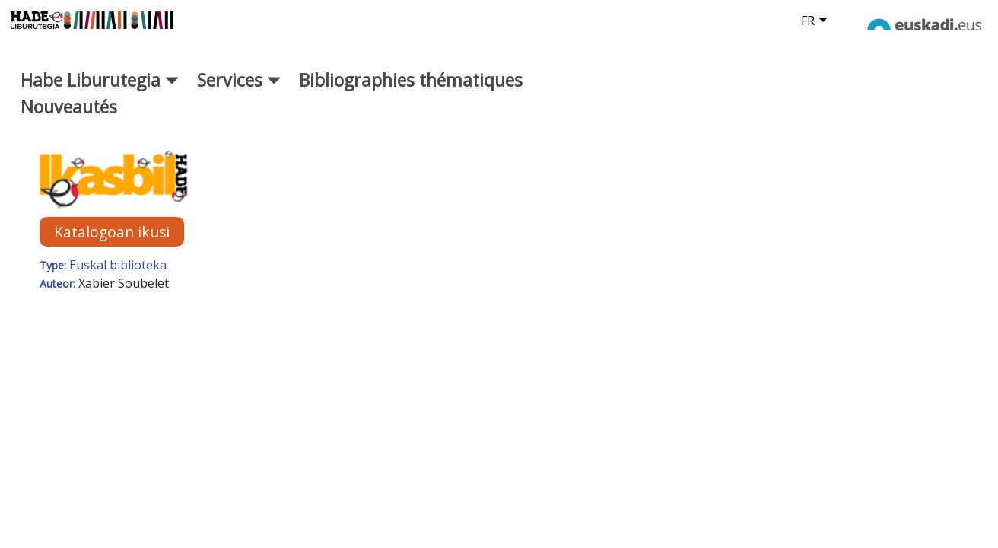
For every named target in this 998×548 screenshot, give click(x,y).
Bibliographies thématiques (411, 92)
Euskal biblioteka (118, 276)
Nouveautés (69, 118)
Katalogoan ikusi (112, 243)
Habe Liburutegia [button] (100, 92)
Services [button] (239, 92)
